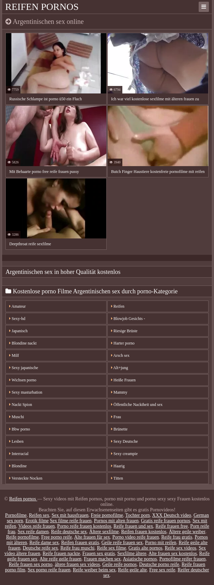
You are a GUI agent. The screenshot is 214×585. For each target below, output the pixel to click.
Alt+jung (119, 367)
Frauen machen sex (102, 558)
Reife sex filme (111, 548)
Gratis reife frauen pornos (165, 520)
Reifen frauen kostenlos (143, 531)
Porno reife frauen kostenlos (84, 526)
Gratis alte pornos (145, 548)
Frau (116, 416)
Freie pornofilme (107, 515)
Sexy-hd (17, 318)
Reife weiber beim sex (94, 569)
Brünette (119, 429)
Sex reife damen (33, 531)
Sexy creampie (124, 453)
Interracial (18, 453)
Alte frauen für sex (92, 537)
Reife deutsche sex (69, 531)
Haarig (118, 466)
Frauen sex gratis (98, 553)
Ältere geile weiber (187, 531)
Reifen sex (39, 515)
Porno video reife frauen (135, 537)
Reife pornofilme (22, 537)
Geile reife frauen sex (122, 542)
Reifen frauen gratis (80, 542)
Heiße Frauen (123, 380)
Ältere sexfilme (104, 531)
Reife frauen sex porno (30, 564)
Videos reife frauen (36, 526)
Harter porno (123, 343)
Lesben (16, 441)
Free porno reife (56, 537)
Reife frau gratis (176, 537)
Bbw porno (19, 429)
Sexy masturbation (25, 392)
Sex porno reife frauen (49, 569)
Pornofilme (16, 515)
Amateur (17, 306)
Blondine (18, 466)
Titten (117, 478)
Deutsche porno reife (159, 564)
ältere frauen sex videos (77, 564)
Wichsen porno (22, 380)
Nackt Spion (20, 404)
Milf (14, 355)
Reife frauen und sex (133, 526)
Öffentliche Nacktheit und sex (137, 404)
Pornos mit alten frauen (116, 520)
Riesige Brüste (124, 330)
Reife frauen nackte (61, 553)
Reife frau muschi (77, 548)
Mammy (119, 392)
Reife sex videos (181, 548)
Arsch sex (120, 355)
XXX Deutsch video (171, 515)
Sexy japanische (23, 367)
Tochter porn (137, 515)
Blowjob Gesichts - (128, 318)
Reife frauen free (171, 526)
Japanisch (18, 330)
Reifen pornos (41, 6)
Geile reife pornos (119, 564)
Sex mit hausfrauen (70, 515)
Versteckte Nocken (25, 478)
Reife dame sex (44, 542)
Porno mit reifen (161, 542)
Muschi (16, 416)
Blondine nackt (22, 343)
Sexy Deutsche (124, 441)
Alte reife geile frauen (60, 558)
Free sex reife (162, 569)
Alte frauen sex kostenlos (173, 553)
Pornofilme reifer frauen (182, 558)
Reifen (117, 306)
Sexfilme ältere (131, 553)
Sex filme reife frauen (70, 520)
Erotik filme (37, 520)
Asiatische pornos (140, 558)
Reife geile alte (132, 569)
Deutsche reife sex (40, 548)
